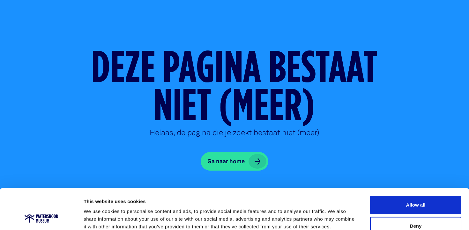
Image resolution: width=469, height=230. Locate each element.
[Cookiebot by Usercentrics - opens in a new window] (41, 217)
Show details (335, 217)
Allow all (416, 167)
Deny (416, 188)
